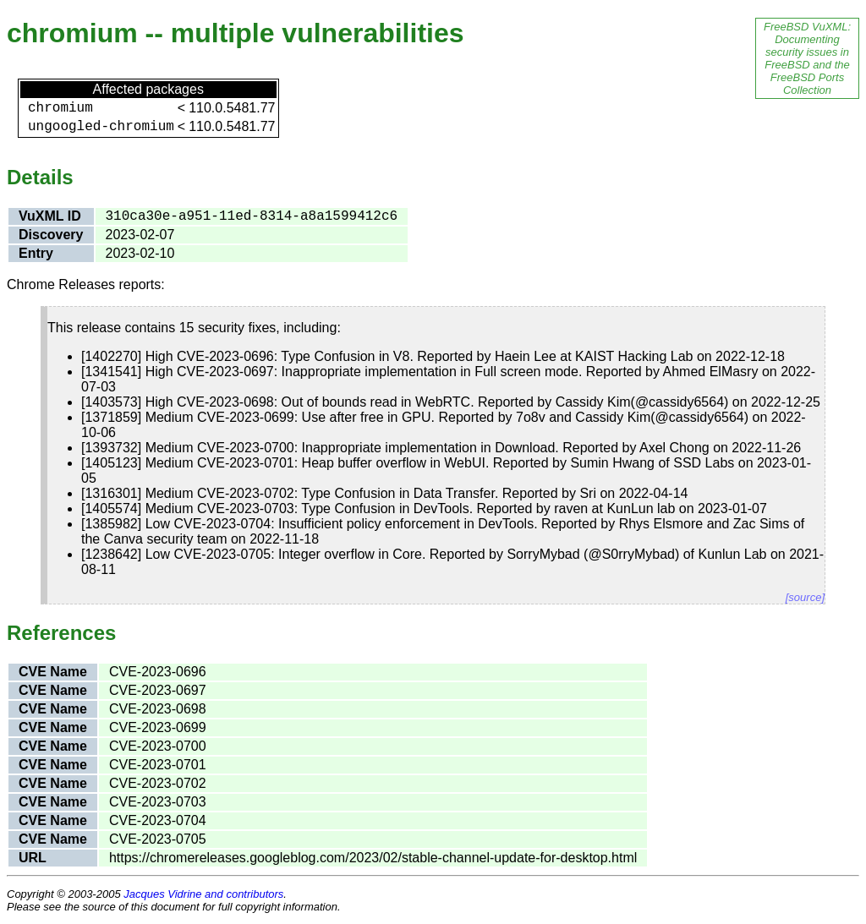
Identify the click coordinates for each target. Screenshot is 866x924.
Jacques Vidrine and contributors (203, 894)
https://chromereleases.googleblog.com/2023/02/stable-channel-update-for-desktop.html (373, 857)
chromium (60, 108)
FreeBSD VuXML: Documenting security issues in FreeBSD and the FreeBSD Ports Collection (807, 58)
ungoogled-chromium (101, 126)
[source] (805, 597)
